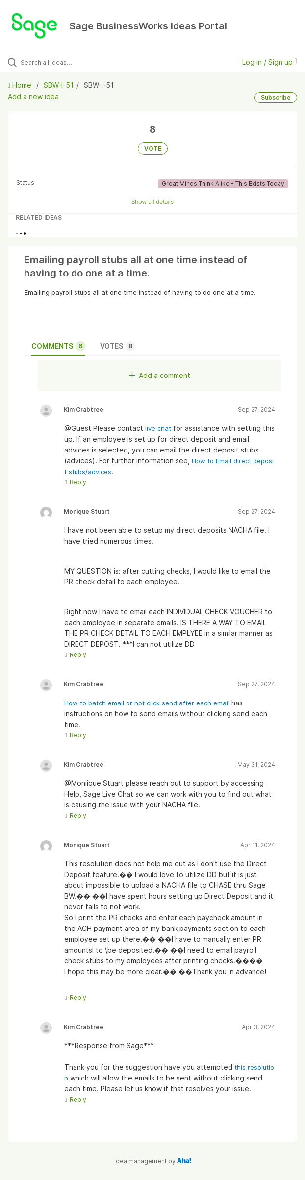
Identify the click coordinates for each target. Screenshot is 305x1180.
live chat (159, 428)
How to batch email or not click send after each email (146, 703)
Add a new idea (33, 96)
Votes (117, 346)
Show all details (152, 201)
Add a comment (159, 375)
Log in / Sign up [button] (269, 62)
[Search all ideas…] (76, 62)
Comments (58, 346)
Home (20, 85)
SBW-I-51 (59, 85)
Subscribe (276, 97)
